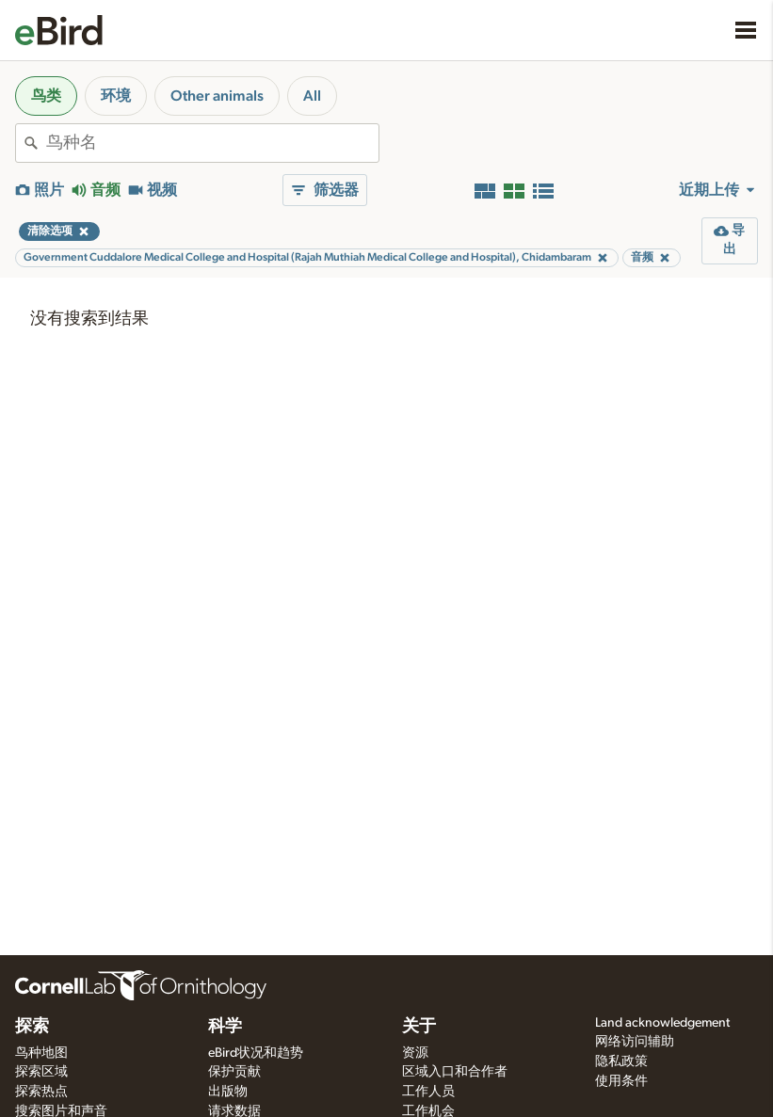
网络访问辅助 (634, 1041)
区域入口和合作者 (454, 1071)
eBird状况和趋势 (255, 1053)
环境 (116, 96)
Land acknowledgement (662, 1022)
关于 (419, 1026)
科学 (225, 1026)
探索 (32, 1026)
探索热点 (41, 1091)
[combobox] (212, 143)
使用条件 (621, 1081)
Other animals (217, 96)
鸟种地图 (41, 1053)
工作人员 (428, 1091)
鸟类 (46, 96)
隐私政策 (621, 1061)
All (312, 96)
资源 (415, 1053)
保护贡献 (234, 1071)
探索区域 (41, 1071)
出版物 (228, 1091)
